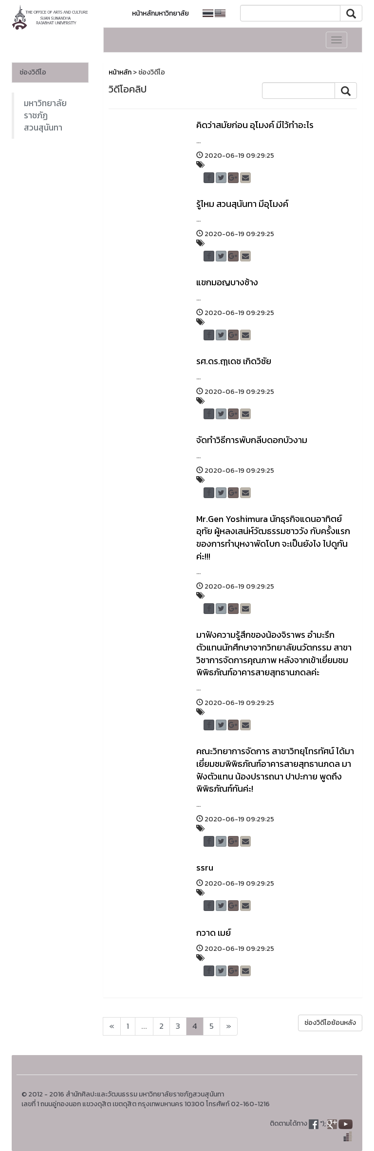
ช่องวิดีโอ (32, 72)
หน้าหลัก (120, 72)
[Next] (112, 1026)
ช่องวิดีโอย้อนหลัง (330, 1023)
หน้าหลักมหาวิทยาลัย (160, 13)
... (144, 1026)
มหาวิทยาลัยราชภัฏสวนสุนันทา (45, 115)
